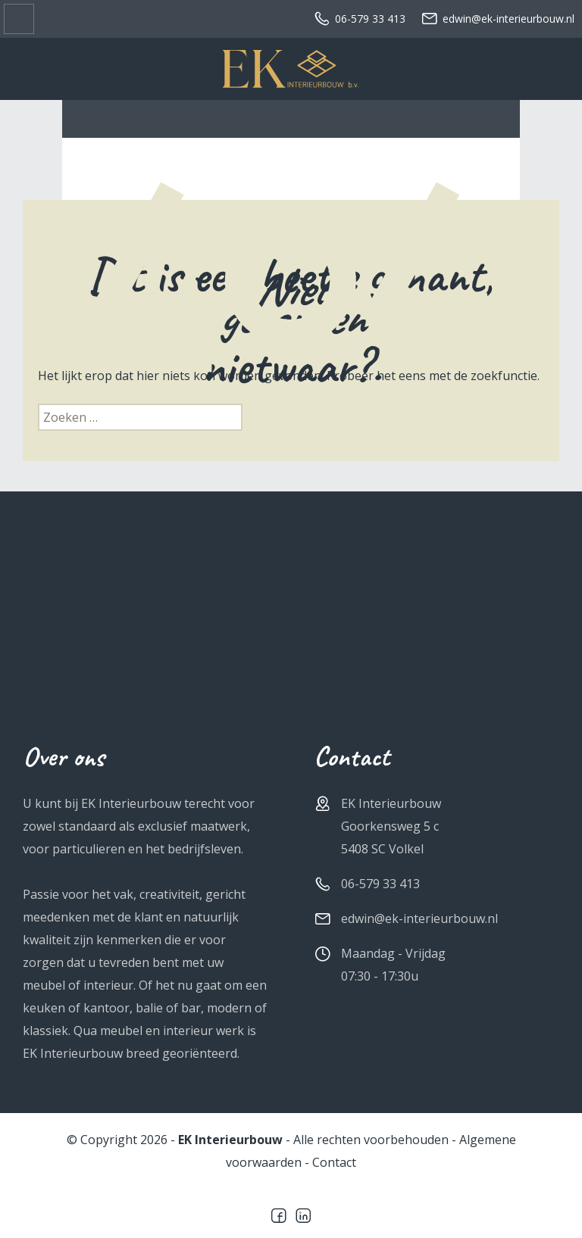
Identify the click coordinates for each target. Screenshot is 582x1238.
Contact (334, 1162)
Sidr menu (19, 19)
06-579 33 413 (359, 19)
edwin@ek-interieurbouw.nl (497, 19)
